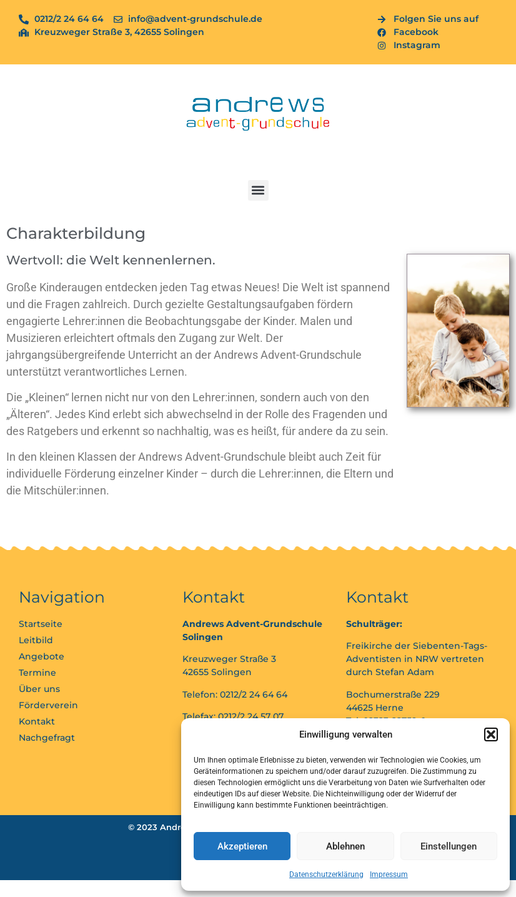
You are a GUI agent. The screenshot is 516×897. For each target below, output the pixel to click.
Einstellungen (448, 846)
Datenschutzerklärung (326, 874)
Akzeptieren (242, 846)
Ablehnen (345, 846)
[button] (491, 734)
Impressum (389, 874)
